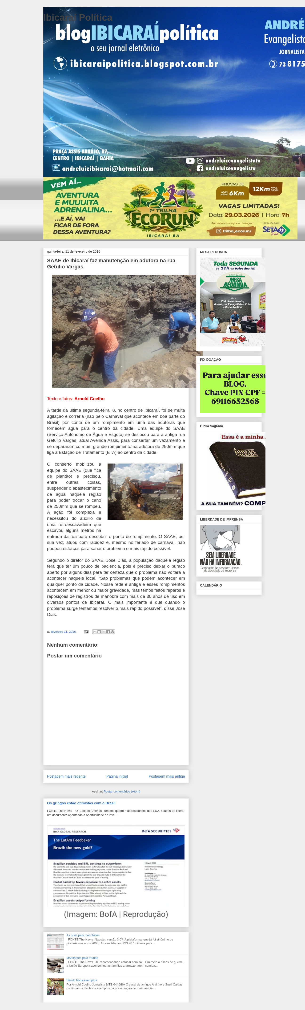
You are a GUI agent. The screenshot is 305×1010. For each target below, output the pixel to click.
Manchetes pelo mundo (82, 958)
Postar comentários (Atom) (122, 791)
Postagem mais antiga (167, 776)
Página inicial (117, 776)
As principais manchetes (83, 935)
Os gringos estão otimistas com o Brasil (81, 803)
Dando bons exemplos (81, 980)
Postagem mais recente (66, 776)
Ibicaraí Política (77, 17)
